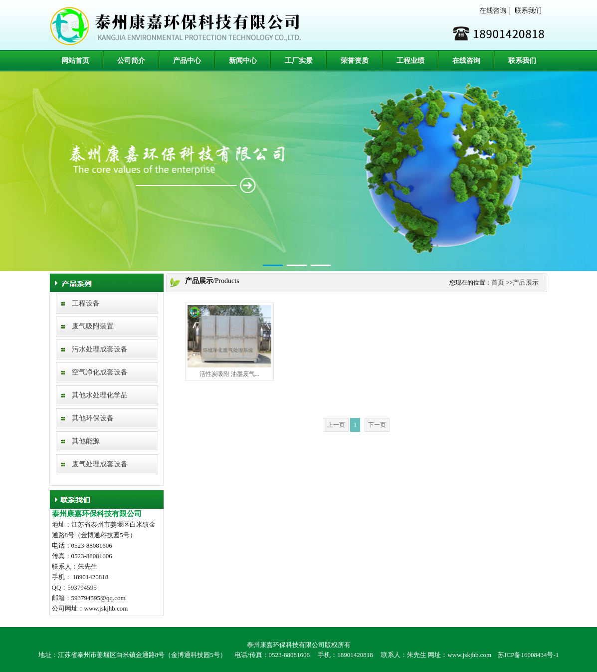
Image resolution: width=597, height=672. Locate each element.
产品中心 (187, 60)
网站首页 (75, 60)
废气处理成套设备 (100, 464)
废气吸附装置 (93, 326)
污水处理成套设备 (100, 349)
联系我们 (522, 60)
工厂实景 (299, 60)
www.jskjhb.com (469, 655)
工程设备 (86, 303)
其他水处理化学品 (100, 395)
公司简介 (131, 60)
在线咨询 (466, 60)
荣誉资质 (355, 60)
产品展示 (526, 282)
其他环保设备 (93, 418)
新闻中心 (243, 60)
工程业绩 (410, 60)
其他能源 (86, 441)
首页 (497, 282)
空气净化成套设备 (100, 372)
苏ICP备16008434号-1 (528, 655)
